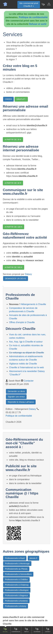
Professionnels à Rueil (15, 558)
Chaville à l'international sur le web (26, 367)
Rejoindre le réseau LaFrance (21, 402)
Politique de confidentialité (33, 17)
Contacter (28, 381)
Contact (47, 629)
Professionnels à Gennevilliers (18, 574)
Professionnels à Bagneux (16, 595)
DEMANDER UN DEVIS (15, 278)
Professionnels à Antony (15, 606)
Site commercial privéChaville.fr (28, 4)
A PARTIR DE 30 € (13, 139)
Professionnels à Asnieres (16, 601)
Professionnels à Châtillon (16, 579)
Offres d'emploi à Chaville (22, 322)
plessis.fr (33, 558)
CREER (8, 99)
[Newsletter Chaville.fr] (43, 4)
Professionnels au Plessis (16, 569)
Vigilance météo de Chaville (23, 363)
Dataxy (28, 274)
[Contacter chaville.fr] (49, 4)
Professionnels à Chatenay (17, 585)
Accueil (5, 629)
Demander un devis (16, 391)
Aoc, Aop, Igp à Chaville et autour (26, 341)
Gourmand (37, 629)
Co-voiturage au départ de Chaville (26, 352)
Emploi (26, 629)
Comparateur (15, 629)
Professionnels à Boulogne (17, 590)
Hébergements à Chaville (33, 304)
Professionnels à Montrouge (17, 563)
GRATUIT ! (21, 99)
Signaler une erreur (16, 397)
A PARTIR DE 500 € (13, 267)
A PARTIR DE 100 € (13, 227)
